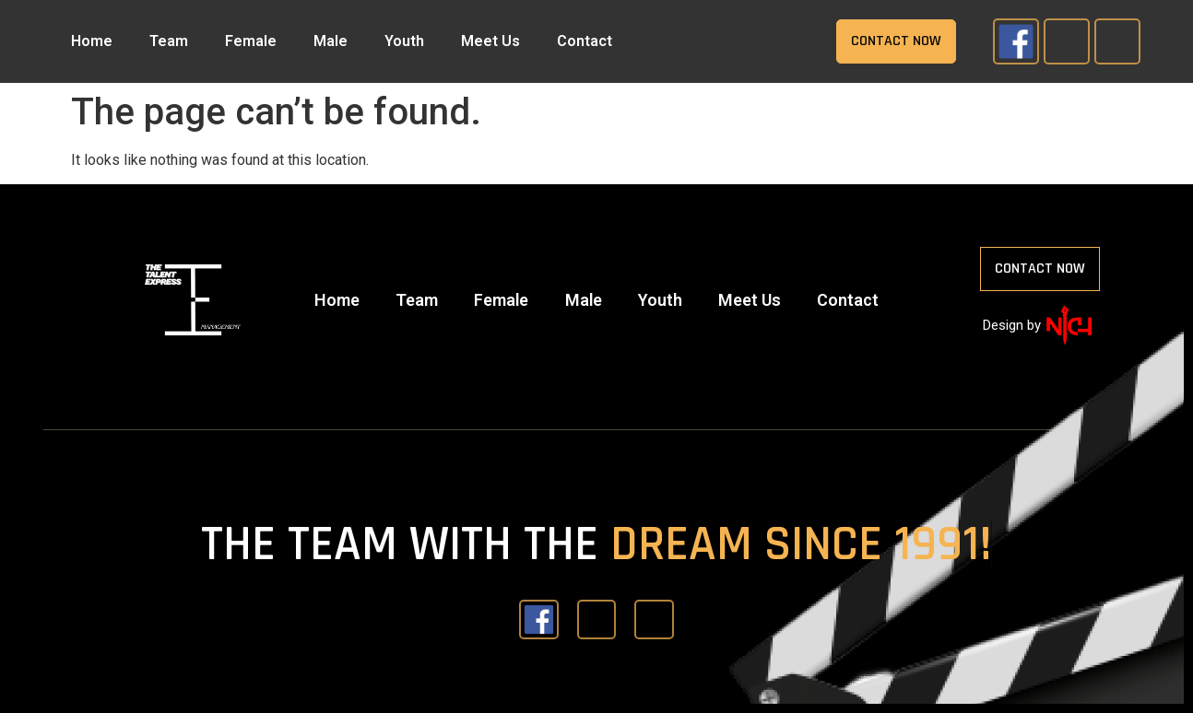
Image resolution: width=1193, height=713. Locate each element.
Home (91, 41)
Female (251, 41)
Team (168, 41)
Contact (584, 41)
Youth (404, 41)
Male (330, 41)
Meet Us (490, 41)
